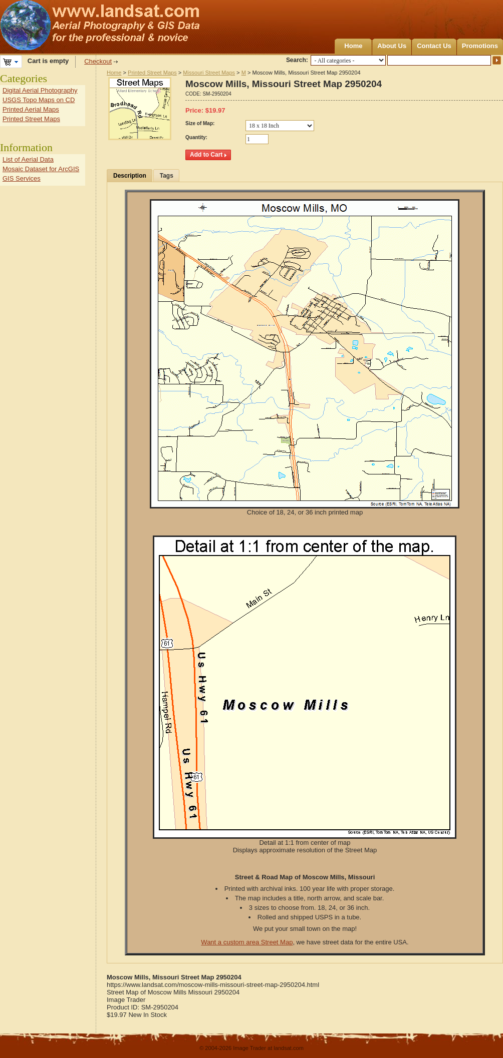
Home (353, 46)
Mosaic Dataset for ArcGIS (41, 169)
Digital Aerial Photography (40, 90)
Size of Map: (199, 123)
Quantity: (196, 137)
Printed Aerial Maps (31, 109)
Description (129, 175)
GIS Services (22, 178)
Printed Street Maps (152, 73)
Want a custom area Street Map (247, 942)
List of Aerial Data (28, 159)
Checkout (98, 61)
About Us (391, 46)
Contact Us (434, 46)
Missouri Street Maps (209, 73)
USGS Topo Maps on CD (39, 100)
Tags (166, 175)
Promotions (480, 46)
